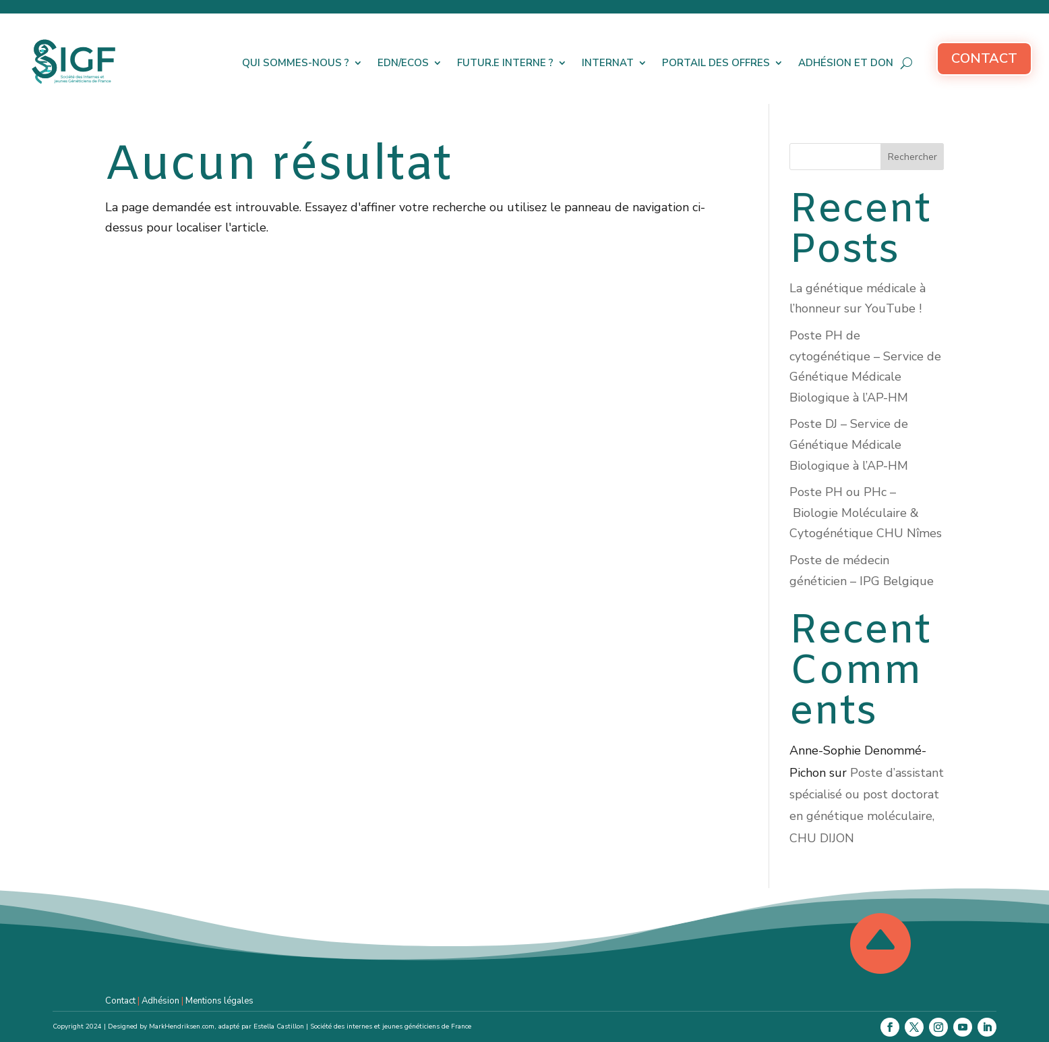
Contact (984, 58)
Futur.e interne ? (505, 63)
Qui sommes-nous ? (295, 63)
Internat (608, 63)
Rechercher (912, 156)
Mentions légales (219, 1001)
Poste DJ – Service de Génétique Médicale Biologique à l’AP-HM (848, 444)
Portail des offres (716, 63)
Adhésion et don (845, 63)
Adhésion (160, 1001)
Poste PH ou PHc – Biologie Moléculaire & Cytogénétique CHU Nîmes (865, 512)
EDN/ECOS (403, 63)
